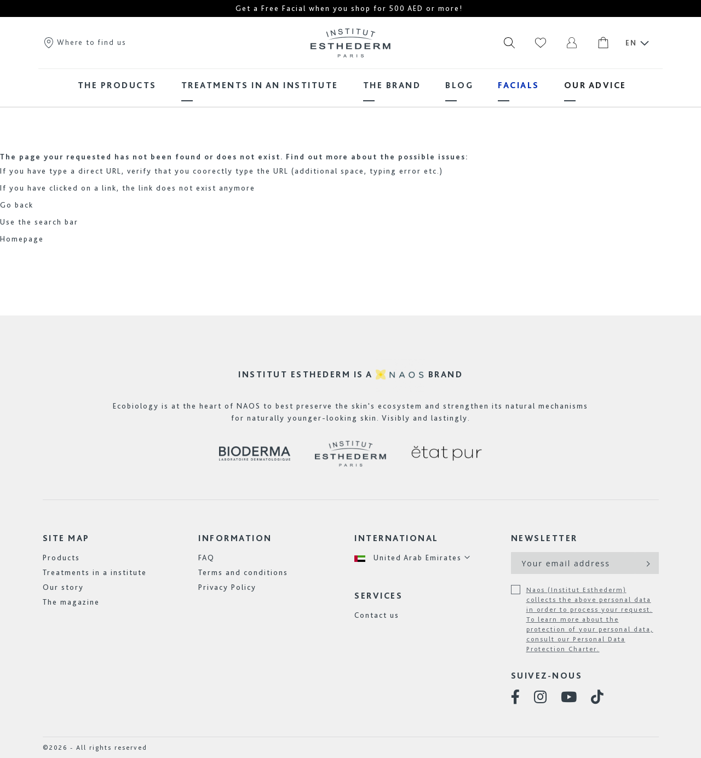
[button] (412, 558)
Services (378, 595)
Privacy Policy (227, 587)
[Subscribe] (647, 563)
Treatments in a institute (95, 572)
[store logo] (350, 43)
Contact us (376, 615)
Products (61, 557)
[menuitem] (117, 85)
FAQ (206, 557)
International (396, 538)
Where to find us (84, 42)
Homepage (22, 238)
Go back (16, 204)
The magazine (71, 602)
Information (235, 538)
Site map (66, 538)
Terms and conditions (243, 572)
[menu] (350, 85)
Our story (63, 587)
